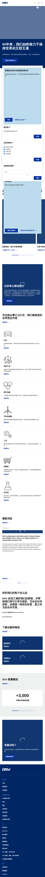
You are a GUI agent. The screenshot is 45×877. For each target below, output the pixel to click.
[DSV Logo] (5, 3)
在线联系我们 (10, 774)
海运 (3, 823)
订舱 (3, 800)
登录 (8, 119)
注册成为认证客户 (21, 119)
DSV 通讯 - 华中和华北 (8, 869)
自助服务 (4, 807)
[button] (15, 255)
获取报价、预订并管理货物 (12, 247)
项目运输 (4, 830)
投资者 (4, 855)
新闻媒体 (4, 859)
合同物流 (4, 833)
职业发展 (4, 852)
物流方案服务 (11, 230)
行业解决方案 (6, 816)
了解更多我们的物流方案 (28, 230)
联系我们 (4, 845)
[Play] (38, 7)
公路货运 (4, 826)
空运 (3, 819)
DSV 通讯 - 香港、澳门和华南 (10, 873)
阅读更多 (9, 301)
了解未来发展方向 (10, 60)
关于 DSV (5, 848)
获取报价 (4, 804)
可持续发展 (5, 862)
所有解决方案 (6, 837)
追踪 (37, 178)
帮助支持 (4, 866)
